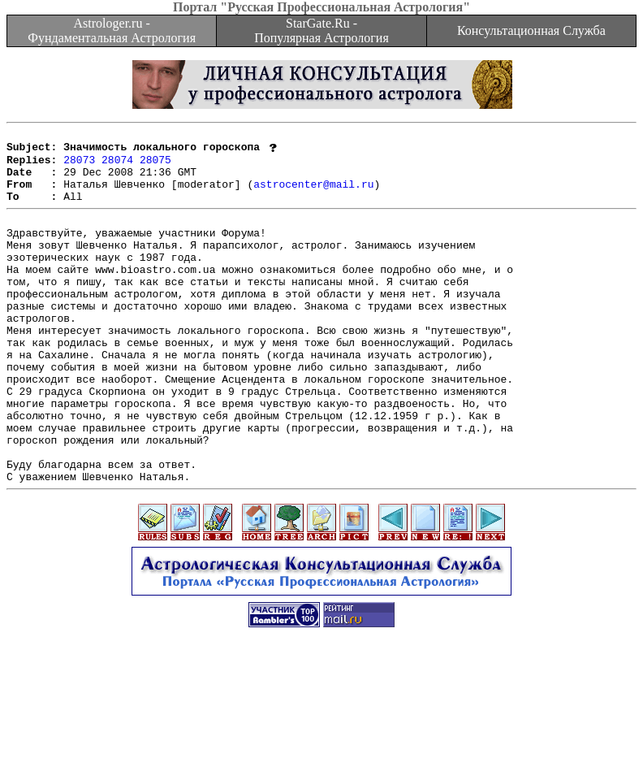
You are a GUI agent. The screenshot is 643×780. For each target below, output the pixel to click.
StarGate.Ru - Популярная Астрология (321, 30)
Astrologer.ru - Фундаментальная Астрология (112, 30)
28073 (79, 165)
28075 (155, 165)
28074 (117, 165)
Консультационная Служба (531, 30)
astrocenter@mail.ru (313, 195)
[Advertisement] (321, 743)
